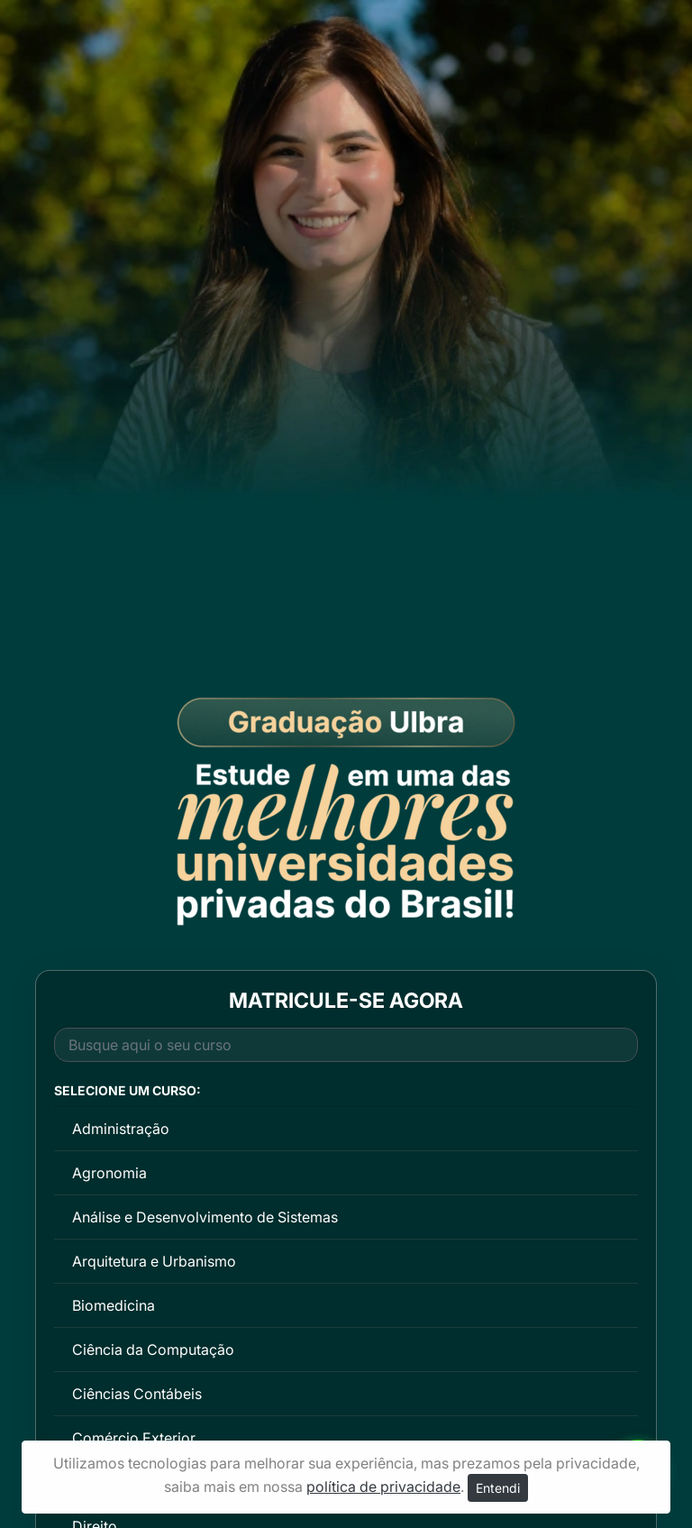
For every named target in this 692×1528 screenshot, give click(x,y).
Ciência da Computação (153, 1349)
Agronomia (109, 1173)
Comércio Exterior (134, 1438)
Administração (120, 1129)
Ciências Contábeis (137, 1394)
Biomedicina (113, 1305)
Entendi (498, 1488)
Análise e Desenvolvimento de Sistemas (205, 1217)
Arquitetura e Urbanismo (154, 1261)
